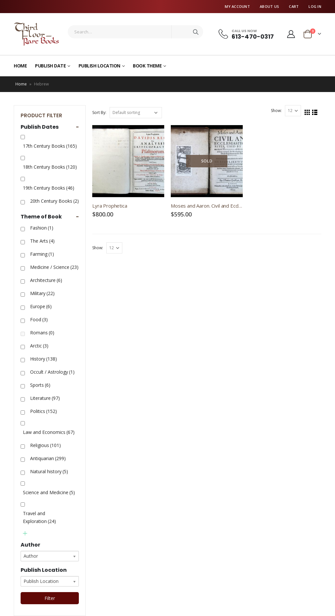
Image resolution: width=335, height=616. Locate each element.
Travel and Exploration (39, 517)
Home (20, 66)
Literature (45, 398)
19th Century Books (48, 188)
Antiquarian (48, 458)
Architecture (46, 280)
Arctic (39, 346)
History (43, 359)
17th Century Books (50, 146)
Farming (42, 254)
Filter (49, 598)
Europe (41, 306)
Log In (315, 6)
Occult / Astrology (52, 372)
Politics (43, 411)
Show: (276, 110)
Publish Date (50, 66)
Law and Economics (49, 432)
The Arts (42, 241)
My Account (237, 6)
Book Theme (147, 66)
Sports (40, 385)
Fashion (41, 228)
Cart (294, 6)
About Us (269, 6)
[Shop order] (136, 112)
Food (39, 319)
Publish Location (99, 66)
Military (42, 293)
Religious (45, 445)
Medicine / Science (54, 267)
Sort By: (99, 112)
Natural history (49, 471)
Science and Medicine (49, 492)
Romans (42, 332)
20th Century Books (54, 201)
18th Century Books (50, 167)
